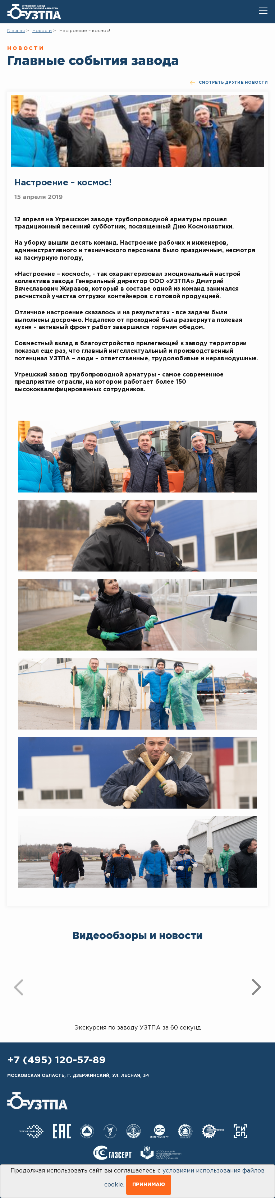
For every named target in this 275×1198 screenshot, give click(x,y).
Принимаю (148, 1185)
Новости (42, 31)
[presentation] (18, 987)
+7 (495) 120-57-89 (56, 1060)
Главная (16, 31)
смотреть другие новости (229, 82)
